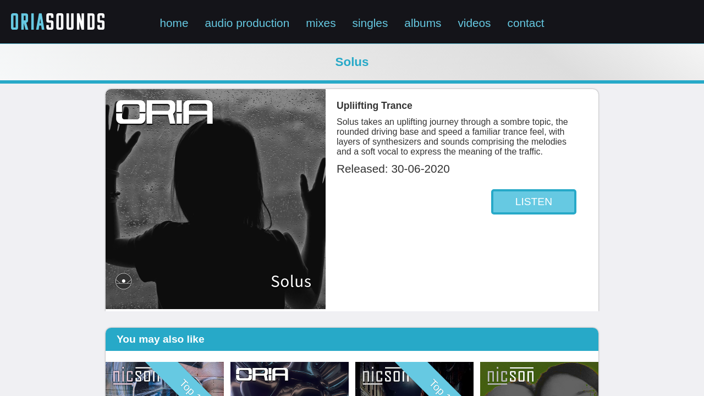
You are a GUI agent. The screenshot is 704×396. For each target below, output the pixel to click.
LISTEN (533, 201)
